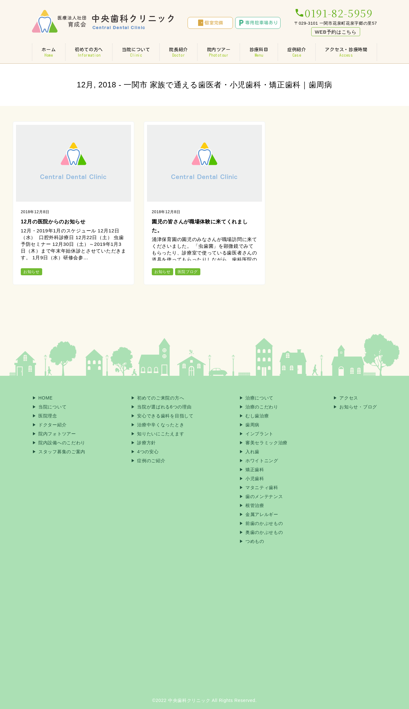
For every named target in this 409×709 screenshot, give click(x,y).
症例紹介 (296, 52)
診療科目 (258, 52)
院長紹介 (178, 52)
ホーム (49, 52)
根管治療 (254, 505)
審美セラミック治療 (266, 442)
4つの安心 (147, 451)
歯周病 (252, 424)
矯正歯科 (254, 469)
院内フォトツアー (57, 433)
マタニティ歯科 (261, 487)
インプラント (259, 433)
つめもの (254, 541)
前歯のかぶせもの (264, 523)
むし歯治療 (257, 415)
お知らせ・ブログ (358, 406)
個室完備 (210, 23)
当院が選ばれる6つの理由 (164, 406)
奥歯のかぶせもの (264, 532)
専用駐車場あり (257, 23)
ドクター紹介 (52, 424)
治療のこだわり (261, 406)
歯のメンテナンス (264, 496)
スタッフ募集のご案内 (61, 451)
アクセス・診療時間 (346, 52)
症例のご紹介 (151, 460)
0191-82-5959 (333, 12)
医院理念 (47, 415)
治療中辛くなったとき (160, 424)
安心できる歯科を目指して (165, 415)
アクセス (348, 397)
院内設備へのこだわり (61, 442)
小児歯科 (254, 478)
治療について (259, 397)
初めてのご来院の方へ (160, 397)
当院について (136, 52)
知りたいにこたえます (160, 433)
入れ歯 (252, 451)
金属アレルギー (261, 514)
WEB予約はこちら (335, 32)
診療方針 (146, 442)
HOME (45, 397)
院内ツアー (218, 52)
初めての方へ (89, 52)
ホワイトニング (261, 460)
